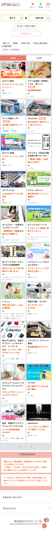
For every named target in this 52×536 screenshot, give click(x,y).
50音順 (39, 58)
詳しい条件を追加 (26, 26)
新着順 (13, 58)
